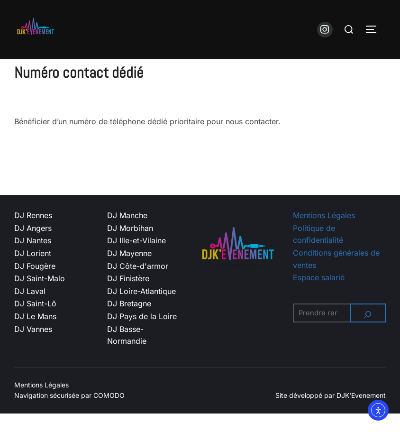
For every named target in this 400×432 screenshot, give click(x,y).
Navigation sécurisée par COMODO (69, 414)
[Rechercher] (368, 331)
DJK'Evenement (361, 414)
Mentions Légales (324, 234)
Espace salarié (319, 296)
